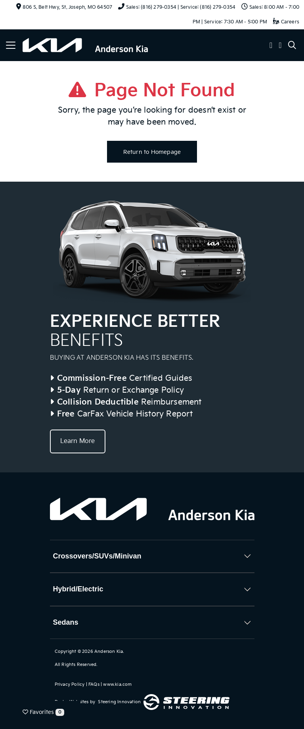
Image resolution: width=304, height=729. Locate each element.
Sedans (65, 622)
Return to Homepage (152, 152)
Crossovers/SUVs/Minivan (97, 556)
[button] (271, 46)
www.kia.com (117, 684)
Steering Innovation (119, 701)
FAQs (93, 684)
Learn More (77, 441)
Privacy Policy (70, 684)
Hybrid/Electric (78, 589)
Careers (286, 22)
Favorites (43, 712)
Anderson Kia (108, 651)
